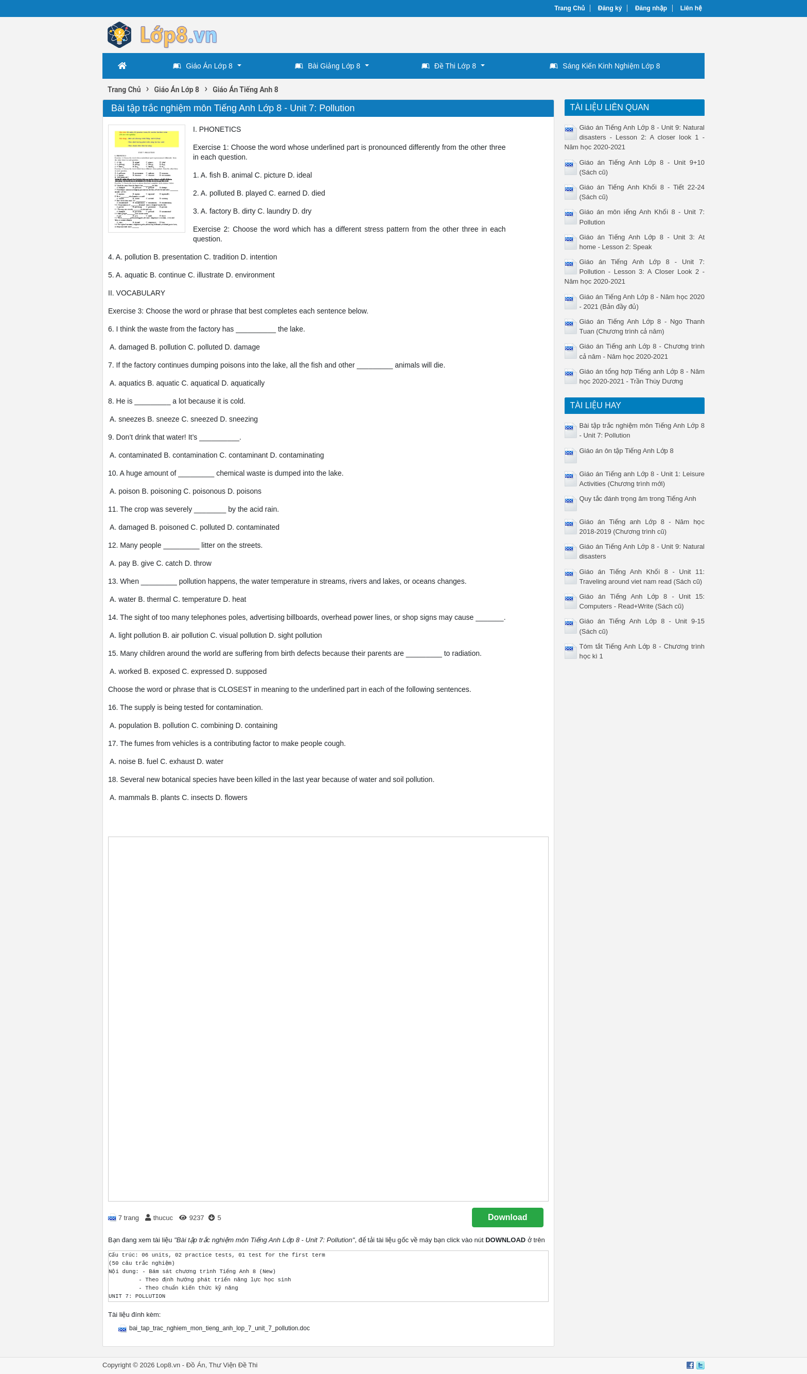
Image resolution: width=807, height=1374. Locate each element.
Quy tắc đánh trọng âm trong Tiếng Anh (638, 498)
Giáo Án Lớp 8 (203, 66)
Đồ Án (195, 1365)
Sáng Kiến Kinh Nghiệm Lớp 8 (605, 66)
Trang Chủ (569, 8)
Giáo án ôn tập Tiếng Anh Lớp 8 (627, 451)
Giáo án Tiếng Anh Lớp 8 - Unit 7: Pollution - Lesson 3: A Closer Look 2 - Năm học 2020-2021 (635, 271)
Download (507, 1217)
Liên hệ (691, 8)
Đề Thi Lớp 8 (449, 66)
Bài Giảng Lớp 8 (327, 66)
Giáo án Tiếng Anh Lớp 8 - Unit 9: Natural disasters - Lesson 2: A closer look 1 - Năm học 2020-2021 (635, 137)
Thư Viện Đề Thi (233, 1365)
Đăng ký (610, 8)
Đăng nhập (651, 8)
